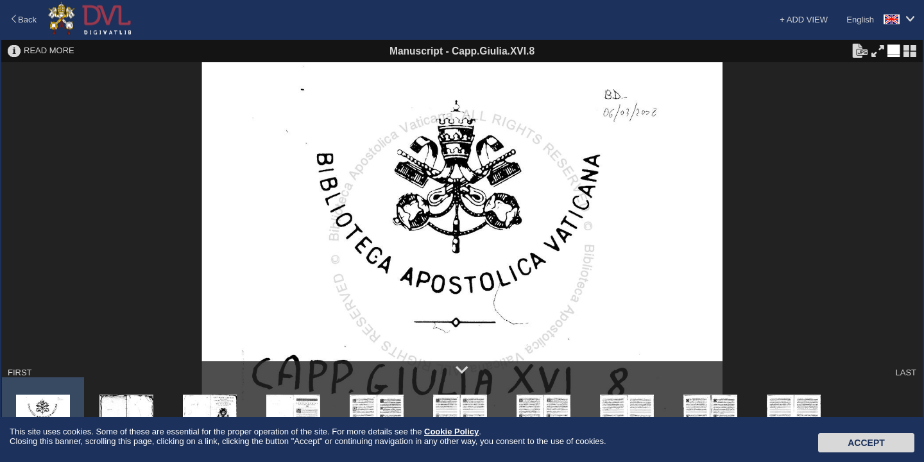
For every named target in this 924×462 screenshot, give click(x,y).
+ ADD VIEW (804, 19)
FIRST (20, 372)
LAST (905, 372)
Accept (866, 443)
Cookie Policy (451, 431)
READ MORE (49, 50)
